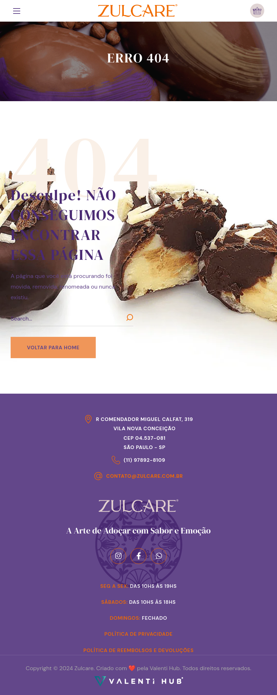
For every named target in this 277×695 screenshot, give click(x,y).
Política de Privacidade (138, 634)
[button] (257, 11)
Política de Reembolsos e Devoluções (138, 650)
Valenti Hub (165, 668)
